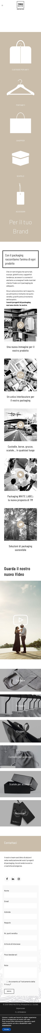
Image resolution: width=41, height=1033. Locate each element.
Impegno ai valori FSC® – (12, 1027)
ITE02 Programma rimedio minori (24, 1023)
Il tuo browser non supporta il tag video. (20, 21)
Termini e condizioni (16, 1016)
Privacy (7, 984)
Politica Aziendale (30, 1016)
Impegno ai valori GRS (20, 1031)
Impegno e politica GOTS (28, 1027)
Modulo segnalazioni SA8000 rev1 (13, 1020)
